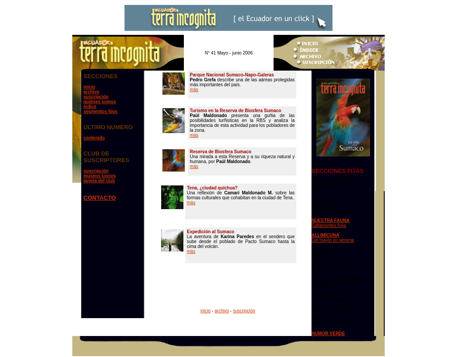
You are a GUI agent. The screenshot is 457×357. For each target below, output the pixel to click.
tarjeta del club (99, 180)
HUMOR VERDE (328, 333)
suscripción (95, 96)
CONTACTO (99, 197)
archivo (91, 91)
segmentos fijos (100, 111)
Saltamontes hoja (329, 225)
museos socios (99, 175)
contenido (94, 137)
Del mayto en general (333, 240)
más (194, 89)
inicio (89, 86)
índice (89, 106)
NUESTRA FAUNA (330, 220)
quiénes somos (99, 101)
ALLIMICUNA (325, 235)
